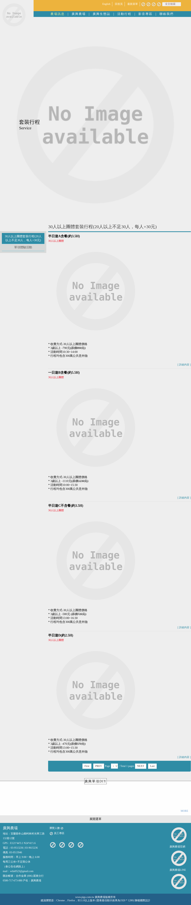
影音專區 (145, 13)
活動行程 (124, 13)
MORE (184, 811)
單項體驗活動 (23, 247)
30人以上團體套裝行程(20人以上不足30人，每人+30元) (23, 238)
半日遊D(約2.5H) (60, 635)
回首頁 (119, 4)
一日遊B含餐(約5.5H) (64, 372)
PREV (98, 766)
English (106, 4)
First (86, 766)
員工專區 (56, 833)
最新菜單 (132, 4)
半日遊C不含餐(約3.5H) (65, 505)
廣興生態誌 (101, 13)
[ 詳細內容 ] (184, 364)
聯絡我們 (166, 13)
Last (152, 766)
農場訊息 (58, 13)
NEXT (140, 766)
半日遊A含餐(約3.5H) (64, 236)
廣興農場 (79, 13)
